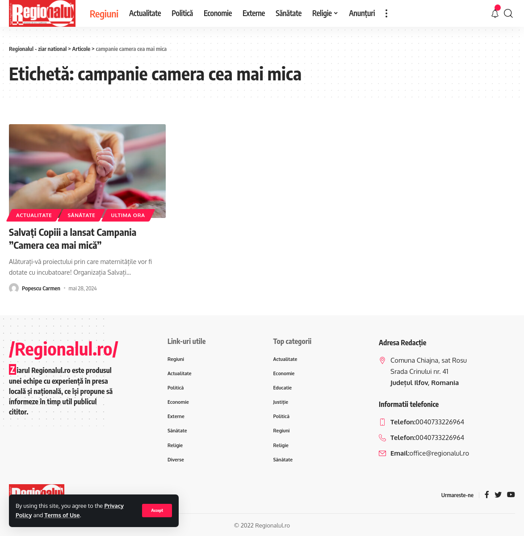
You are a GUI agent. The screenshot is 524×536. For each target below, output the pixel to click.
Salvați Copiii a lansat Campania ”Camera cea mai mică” (72, 238)
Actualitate (34, 215)
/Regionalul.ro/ (63, 348)
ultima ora (128, 215)
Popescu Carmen (41, 288)
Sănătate (81, 215)
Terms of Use (62, 515)
